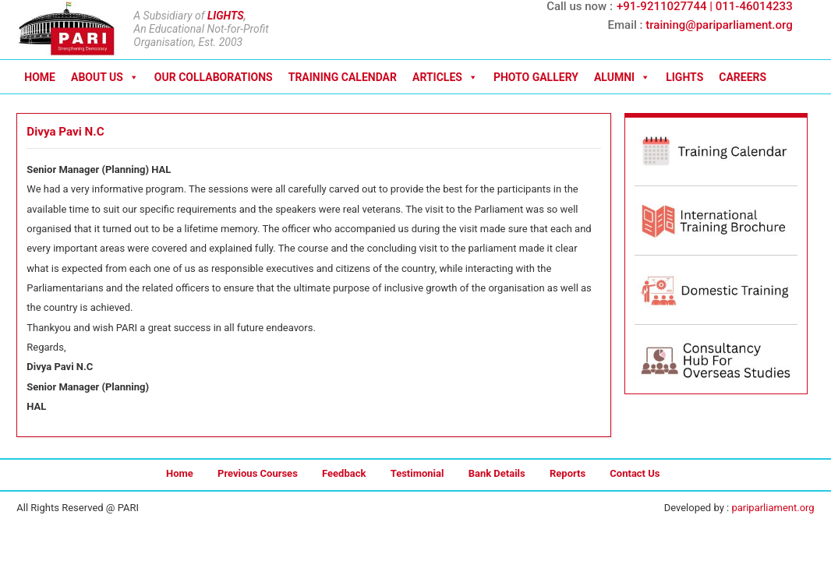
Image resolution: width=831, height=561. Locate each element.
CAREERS (742, 77)
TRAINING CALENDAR (342, 77)
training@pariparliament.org (718, 25)
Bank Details (497, 473)
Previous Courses (257, 473)
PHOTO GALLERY (535, 77)
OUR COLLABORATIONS (213, 77)
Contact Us (634, 473)
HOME (39, 77)
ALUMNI (622, 77)
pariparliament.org (772, 507)
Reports (567, 473)
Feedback (344, 473)
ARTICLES (445, 77)
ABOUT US (105, 77)
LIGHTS (225, 15)
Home (179, 473)
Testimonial (417, 473)
